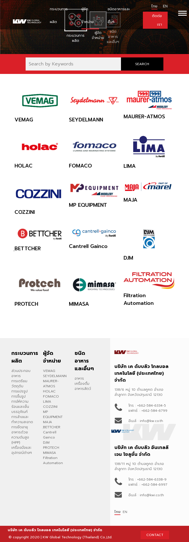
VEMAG (49, 370)
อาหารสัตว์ (83, 388)
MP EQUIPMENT (53, 414)
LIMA (47, 401)
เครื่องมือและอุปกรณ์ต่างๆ (21, 450)
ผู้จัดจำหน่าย (87, 15)
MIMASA (49, 452)
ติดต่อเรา (157, 20)
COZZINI (50, 406)
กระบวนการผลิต (59, 15)
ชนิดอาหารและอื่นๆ (119, 15)
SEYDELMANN (55, 375)
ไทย (154, 6)
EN (125, 511)
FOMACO (51, 396)
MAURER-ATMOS (51, 383)
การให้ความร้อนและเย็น (20, 404)
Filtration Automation (53, 460)
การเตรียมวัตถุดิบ (19, 383)
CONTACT (154, 534)
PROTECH (51, 447)
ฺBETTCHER (51, 427)
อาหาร (79, 378)
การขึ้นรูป (18, 396)
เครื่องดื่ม (82, 383)
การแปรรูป (19, 391)
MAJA (47, 422)
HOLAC (49, 391)
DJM (46, 442)
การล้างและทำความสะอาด (22, 419)
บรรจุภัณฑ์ (19, 411)
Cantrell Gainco (49, 435)
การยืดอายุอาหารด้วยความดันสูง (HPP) (20, 435)
